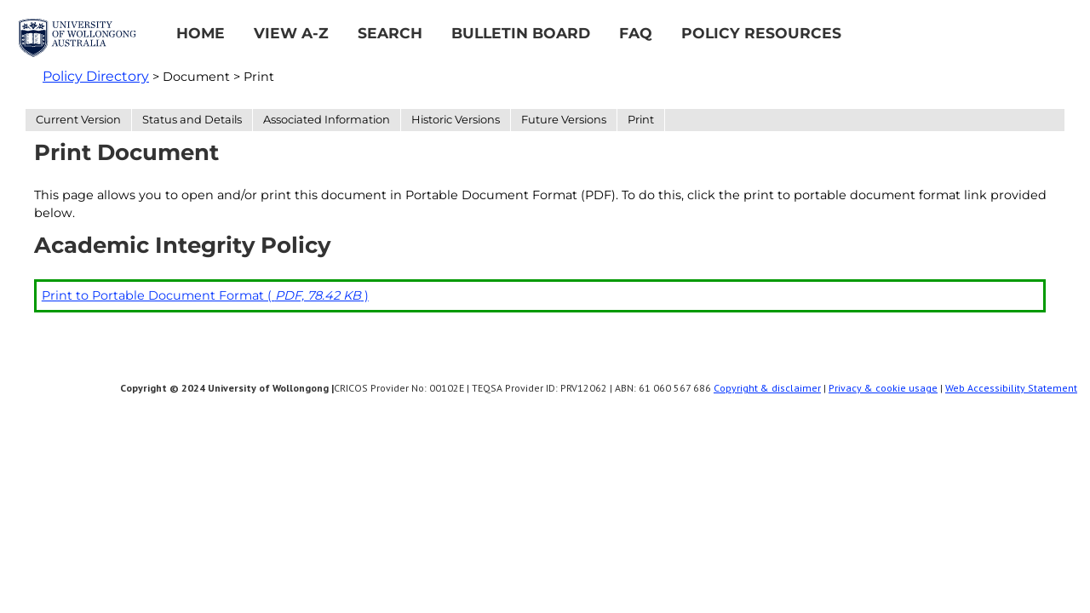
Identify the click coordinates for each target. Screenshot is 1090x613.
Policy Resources (761, 33)
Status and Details (192, 119)
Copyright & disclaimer (767, 387)
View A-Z (291, 33)
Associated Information (326, 119)
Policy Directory (96, 76)
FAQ (635, 33)
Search (390, 33)
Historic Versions (455, 119)
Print (641, 119)
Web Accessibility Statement (1011, 387)
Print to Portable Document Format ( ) (205, 295)
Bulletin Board (520, 33)
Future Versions (563, 119)
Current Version (78, 119)
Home (200, 33)
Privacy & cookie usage (883, 387)
